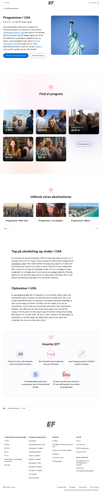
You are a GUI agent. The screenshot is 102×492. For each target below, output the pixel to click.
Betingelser (72, 487)
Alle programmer (34, 478)
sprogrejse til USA (21, 295)
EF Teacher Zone (57, 457)
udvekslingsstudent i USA (13, 33)
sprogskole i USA (18, 264)
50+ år (6, 455)
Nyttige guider (57, 461)
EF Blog (54, 441)
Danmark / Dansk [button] (9, 487)
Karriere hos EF (81, 452)
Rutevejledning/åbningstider (85, 471)
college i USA (56, 272)
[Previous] (93, 228)
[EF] (51, 2)
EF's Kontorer (80, 444)
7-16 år (6, 441)
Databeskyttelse (61, 487)
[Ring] (93, 3)
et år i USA (54, 264)
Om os (78, 441)
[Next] (97, 228)
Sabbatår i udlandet (35, 459)
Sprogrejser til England (36, 448)
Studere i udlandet (34, 455)
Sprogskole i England (35, 467)
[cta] (15, 55)
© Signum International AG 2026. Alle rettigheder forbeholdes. (81, 490)
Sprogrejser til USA (35, 463)
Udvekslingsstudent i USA (37, 444)
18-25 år (7, 448)
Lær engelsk (32, 474)
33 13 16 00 (80, 468)
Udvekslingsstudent (35, 452)
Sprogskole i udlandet (35, 470)
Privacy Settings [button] (94, 487)
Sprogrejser (32, 441)
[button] (6, 3)
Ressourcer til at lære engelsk (61, 450)
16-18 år (6, 444)
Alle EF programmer (11, 8)
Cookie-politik (83, 487)
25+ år (6, 452)
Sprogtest (55, 454)
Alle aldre (7, 465)
